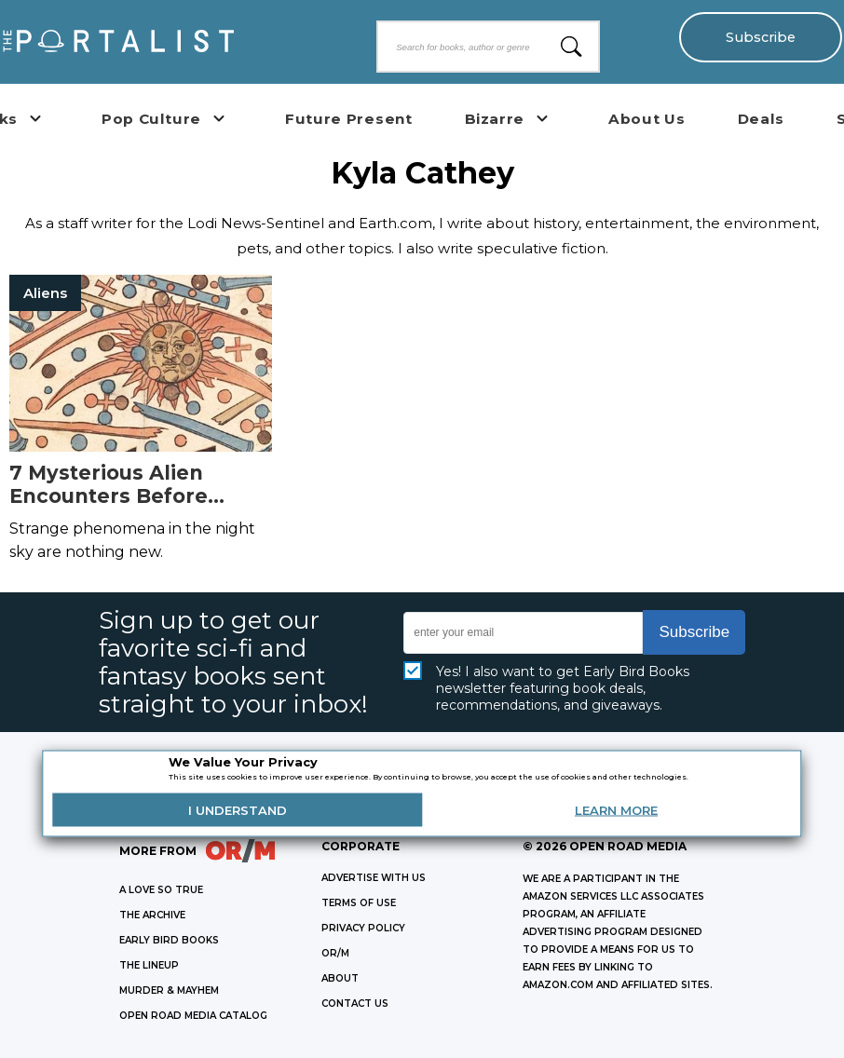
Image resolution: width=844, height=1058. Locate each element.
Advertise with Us (373, 878)
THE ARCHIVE (152, 915)
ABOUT (340, 978)
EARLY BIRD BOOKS (169, 940)
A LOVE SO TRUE (161, 890)
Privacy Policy (363, 928)
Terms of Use (358, 903)
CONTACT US (354, 1003)
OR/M (335, 953)
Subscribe (761, 37)
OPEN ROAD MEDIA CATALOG (193, 1016)
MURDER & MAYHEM (169, 990)
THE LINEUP (149, 965)
